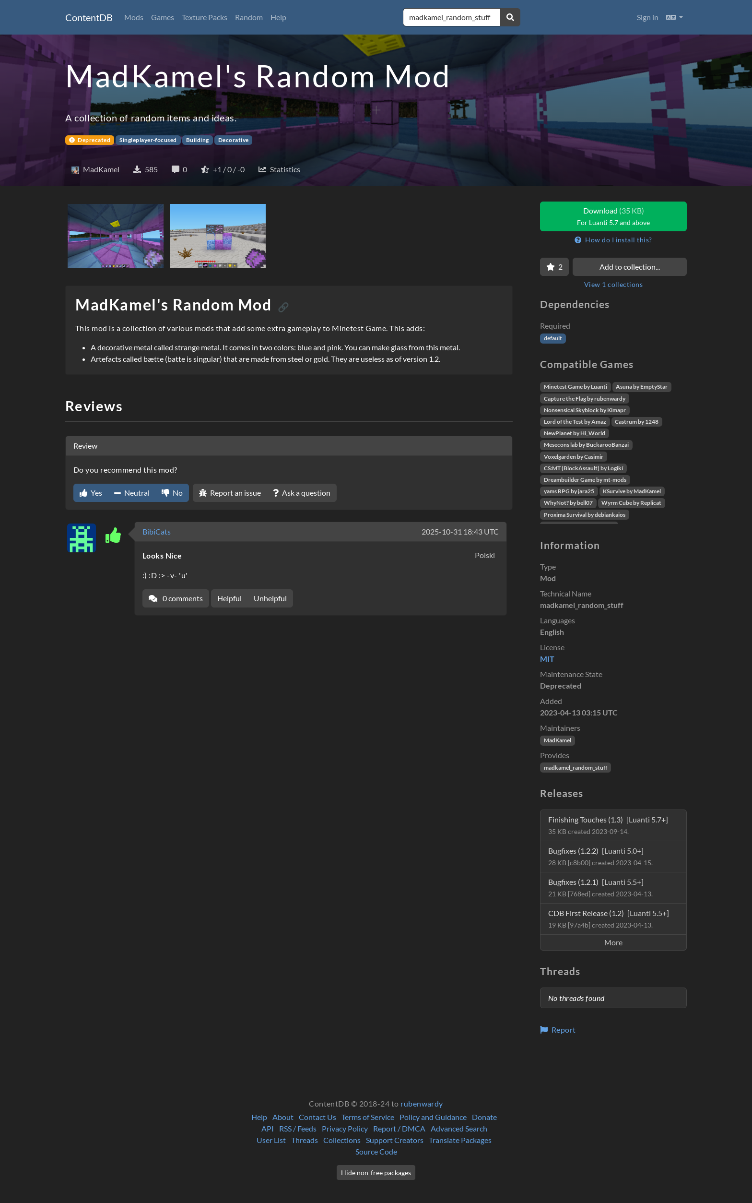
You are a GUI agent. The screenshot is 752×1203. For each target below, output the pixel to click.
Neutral (132, 492)
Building (197, 139)
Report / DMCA (399, 1128)
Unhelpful (270, 598)
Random (249, 17)
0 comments (176, 598)
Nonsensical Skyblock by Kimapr (585, 410)
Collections (342, 1139)
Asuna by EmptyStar (642, 386)
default (553, 338)
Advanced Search (459, 1128)
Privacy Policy (345, 1128)
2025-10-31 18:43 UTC (460, 531)
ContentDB (89, 17)
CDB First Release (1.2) (608, 918)
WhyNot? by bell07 (568, 502)
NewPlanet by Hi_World (574, 433)
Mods (133, 17)
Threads (304, 1139)
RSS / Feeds (298, 1128)
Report (558, 1029)
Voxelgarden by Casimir (573, 456)
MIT (547, 658)
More (613, 942)
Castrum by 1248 (636, 421)
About (283, 1116)
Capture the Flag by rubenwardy (584, 398)
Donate (484, 1116)
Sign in (647, 17)
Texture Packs (204, 17)
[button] (674, 17)
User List (271, 1139)
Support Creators (394, 1139)
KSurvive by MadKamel (632, 491)
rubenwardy (421, 1103)
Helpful (229, 598)
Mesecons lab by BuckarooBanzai (586, 444)
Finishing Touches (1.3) (608, 825)
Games (162, 17)
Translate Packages (460, 1139)
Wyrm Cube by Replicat (631, 502)
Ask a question (301, 492)
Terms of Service (367, 1116)
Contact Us (317, 1116)
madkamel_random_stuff (575, 767)
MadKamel (557, 740)
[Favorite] (554, 267)
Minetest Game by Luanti (575, 386)
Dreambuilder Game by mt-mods (585, 479)
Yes (91, 492)
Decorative (233, 139)
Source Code (376, 1151)
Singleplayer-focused (148, 139)
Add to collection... (629, 266)
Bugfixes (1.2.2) (600, 856)
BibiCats (156, 531)
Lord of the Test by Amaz (575, 421)
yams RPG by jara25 (569, 491)
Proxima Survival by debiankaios (584, 514)
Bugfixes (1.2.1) (600, 887)
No (172, 492)
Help (278, 17)
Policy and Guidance (433, 1116)
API (267, 1128)
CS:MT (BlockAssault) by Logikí (583, 468)
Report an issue (230, 492)
